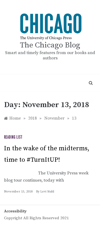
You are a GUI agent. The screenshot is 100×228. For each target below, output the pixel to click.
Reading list (13, 137)
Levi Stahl (47, 192)
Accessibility (15, 211)
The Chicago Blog (50, 45)
